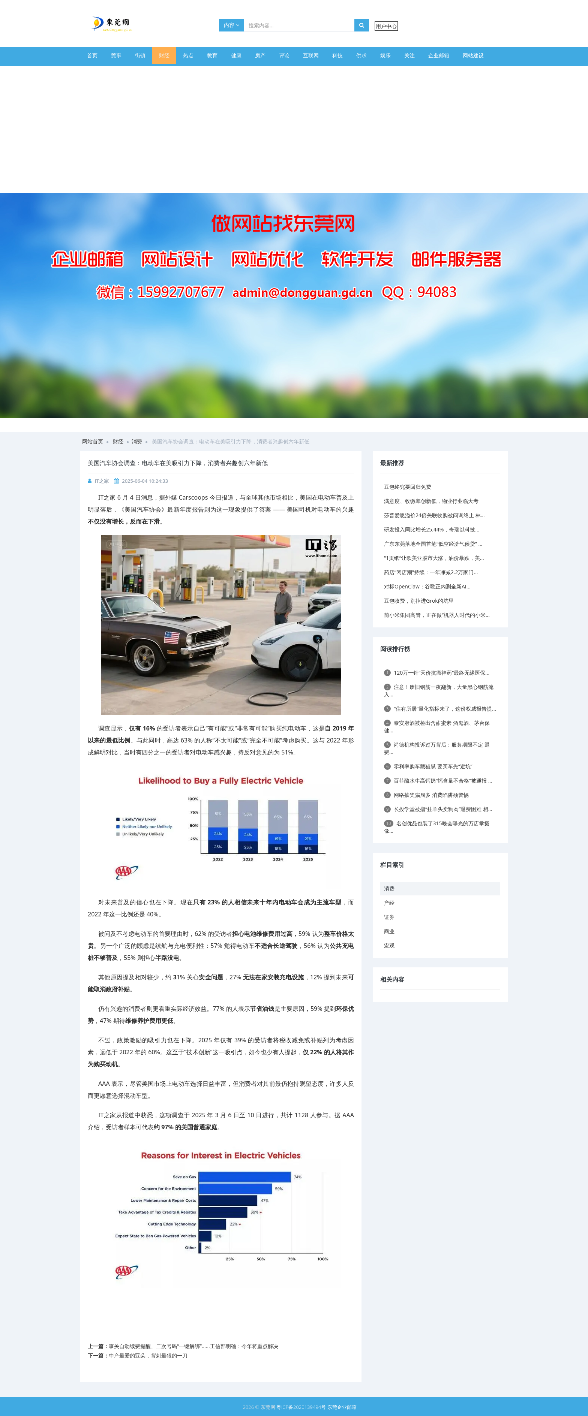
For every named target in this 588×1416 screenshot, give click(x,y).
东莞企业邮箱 (342, 1407)
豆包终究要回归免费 (407, 486)
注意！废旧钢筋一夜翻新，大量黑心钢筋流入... (439, 690)
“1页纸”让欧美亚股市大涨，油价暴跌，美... (434, 557)
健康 (236, 55)
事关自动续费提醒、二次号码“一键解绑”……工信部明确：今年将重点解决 (193, 1346)
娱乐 (385, 55)
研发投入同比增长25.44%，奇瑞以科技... (431, 529)
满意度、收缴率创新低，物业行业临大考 (431, 500)
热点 (188, 55)
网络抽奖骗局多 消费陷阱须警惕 (426, 794)
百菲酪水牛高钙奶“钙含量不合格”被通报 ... (438, 780)
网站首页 (92, 441)
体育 (92, 72)
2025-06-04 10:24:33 (145, 480)
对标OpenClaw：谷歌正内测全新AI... (427, 586)
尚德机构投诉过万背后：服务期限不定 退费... (437, 748)
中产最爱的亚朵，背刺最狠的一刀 (148, 1355)
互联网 (311, 55)
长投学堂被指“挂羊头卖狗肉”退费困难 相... (438, 809)
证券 (389, 917)
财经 (164, 55)
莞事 (116, 55)
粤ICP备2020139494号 (301, 1407)
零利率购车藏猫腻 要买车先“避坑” (428, 766)
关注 (409, 55)
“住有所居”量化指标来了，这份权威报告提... (440, 708)
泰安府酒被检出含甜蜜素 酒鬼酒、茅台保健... (437, 726)
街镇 (140, 55)
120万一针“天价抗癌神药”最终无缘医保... (436, 672)
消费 (137, 441)
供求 (361, 55)
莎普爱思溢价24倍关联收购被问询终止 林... (434, 515)
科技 (337, 55)
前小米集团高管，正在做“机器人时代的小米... (437, 614)
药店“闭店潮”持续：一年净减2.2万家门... (431, 572)
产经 (389, 902)
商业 (389, 931)
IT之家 (102, 480)
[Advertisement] (294, 136)
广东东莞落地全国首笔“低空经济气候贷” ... (433, 543)
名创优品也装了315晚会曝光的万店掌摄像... (436, 827)
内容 (231, 24)
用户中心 (386, 26)
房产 (260, 55)
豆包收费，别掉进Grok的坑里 (419, 600)
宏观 (389, 945)
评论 (284, 55)
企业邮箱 (438, 55)
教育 (212, 55)
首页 (92, 55)
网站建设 (473, 55)
